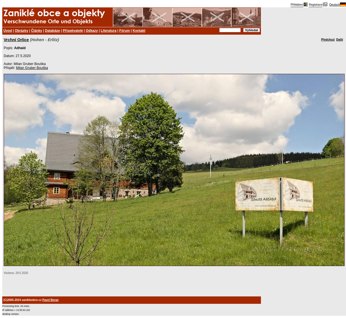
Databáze (52, 31)
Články (36, 31)
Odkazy (92, 31)
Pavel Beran (50, 300)
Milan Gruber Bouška (32, 68)
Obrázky (21, 31)
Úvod (7, 31)
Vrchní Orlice (16, 39)
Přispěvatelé (73, 31)
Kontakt (139, 31)
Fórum (124, 31)
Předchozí (328, 39)
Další (339, 39)
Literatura (108, 31)
